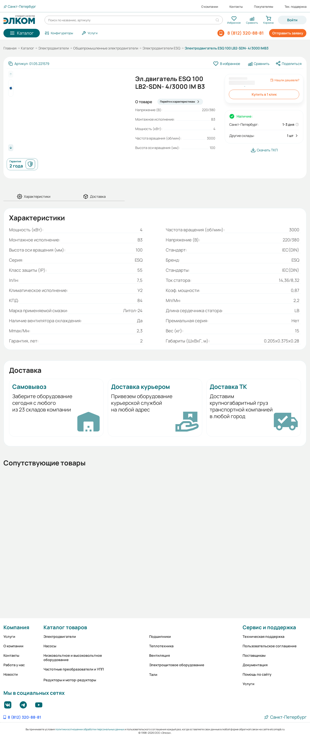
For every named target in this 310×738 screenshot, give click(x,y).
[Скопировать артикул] (28, 63)
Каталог (27, 48)
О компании (209, 6)
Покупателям (263, 6)
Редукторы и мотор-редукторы (69, 680)
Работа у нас (14, 665)
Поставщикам (254, 655)
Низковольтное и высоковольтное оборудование (72, 657)
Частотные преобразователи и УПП (73, 669)
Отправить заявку (287, 33)
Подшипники (160, 636)
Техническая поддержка (263, 636)
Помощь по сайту (257, 674)
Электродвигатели (53, 48)
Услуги (9, 636)
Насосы (49, 646)
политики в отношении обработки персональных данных (89, 729)
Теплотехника (161, 646)
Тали (153, 674)
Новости (10, 674)
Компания (16, 627)
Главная (10, 48)
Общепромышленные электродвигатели (105, 48)
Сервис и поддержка (269, 627)
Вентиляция (159, 655)
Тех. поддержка (296, 6)
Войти (292, 20)
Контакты (236, 6)
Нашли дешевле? (284, 80)
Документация (255, 665)
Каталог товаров (65, 627)
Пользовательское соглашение (270, 646)
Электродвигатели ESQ (161, 48)
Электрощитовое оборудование (176, 665)
